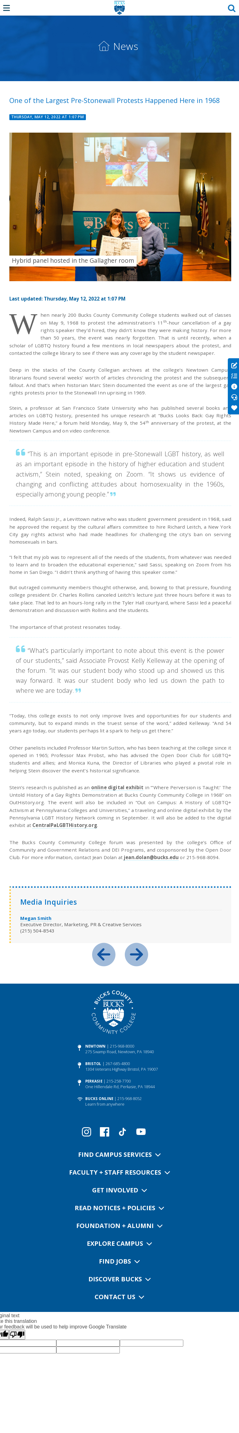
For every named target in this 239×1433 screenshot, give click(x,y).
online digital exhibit (117, 787)
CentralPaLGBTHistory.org (64, 825)
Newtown (95, 1046)
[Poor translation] (17, 1335)
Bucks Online (99, 1098)
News (125, 46)
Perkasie (93, 1081)
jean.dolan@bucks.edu (151, 857)
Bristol (93, 1063)
